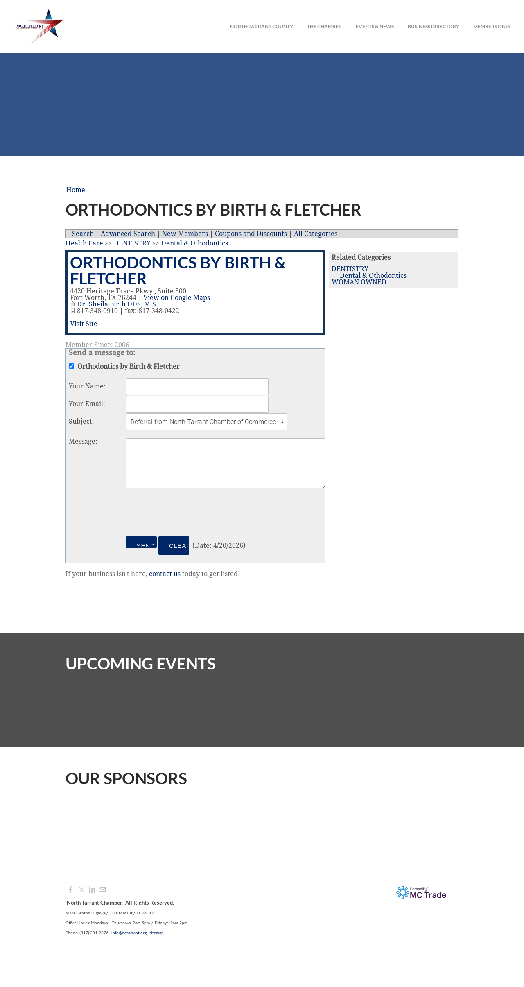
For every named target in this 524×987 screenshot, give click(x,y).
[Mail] (102, 890)
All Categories (315, 234)
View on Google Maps (176, 298)
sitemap (156, 932)
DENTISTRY (350, 269)
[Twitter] (81, 890)
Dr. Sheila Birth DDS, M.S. (117, 304)
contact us (165, 574)
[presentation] (188, 514)
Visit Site (83, 324)
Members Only (492, 26)
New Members (185, 234)
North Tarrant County (261, 26)
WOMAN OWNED (359, 282)
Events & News (375, 26)
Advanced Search (128, 234)
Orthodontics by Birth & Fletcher (178, 270)
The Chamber (324, 26)
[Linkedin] (92, 890)
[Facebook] (71, 890)
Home (75, 190)
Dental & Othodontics (373, 275)
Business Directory (433, 26)
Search (83, 234)
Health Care (84, 243)
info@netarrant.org (129, 932)
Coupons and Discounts (251, 234)
